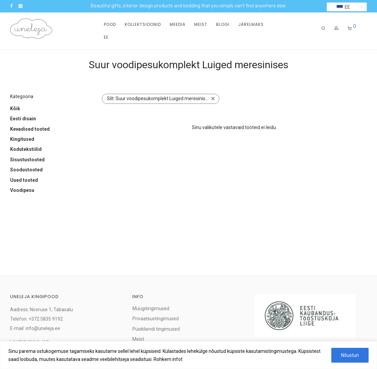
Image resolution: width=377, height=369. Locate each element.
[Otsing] (323, 28)
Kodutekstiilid (26, 149)
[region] (188, 355)
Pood (110, 24)
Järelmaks (251, 24)
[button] (347, 6)
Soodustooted (26, 169)
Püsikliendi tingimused (156, 329)
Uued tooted (24, 180)
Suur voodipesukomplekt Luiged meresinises (158, 98)
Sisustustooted (27, 159)
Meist (200, 24)
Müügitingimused (150, 308)
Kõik (15, 108)
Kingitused (22, 139)
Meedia (177, 24)
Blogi (222, 24)
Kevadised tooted (30, 129)
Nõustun (350, 355)
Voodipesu (22, 190)
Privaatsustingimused (155, 318)
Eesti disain (23, 118)
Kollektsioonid (143, 24)
